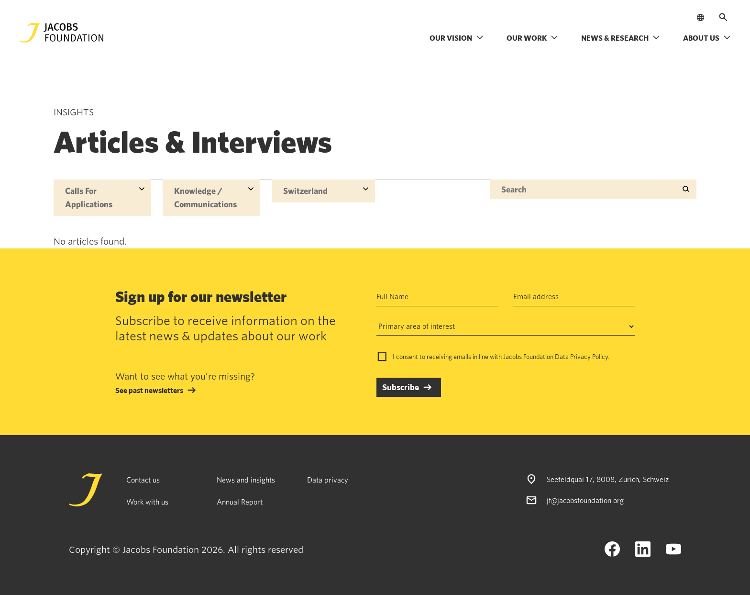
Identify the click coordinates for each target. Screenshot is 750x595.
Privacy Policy (589, 356)
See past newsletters (149, 390)
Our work (532, 38)
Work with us (147, 501)
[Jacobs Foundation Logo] (61, 33)
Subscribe (400, 387)
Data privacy (327, 479)
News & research (620, 38)
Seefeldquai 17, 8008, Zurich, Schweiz (608, 479)
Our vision (457, 38)
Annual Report (240, 501)
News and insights (246, 479)
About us (707, 38)
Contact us (143, 479)
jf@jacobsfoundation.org (585, 500)
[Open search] (723, 17)
